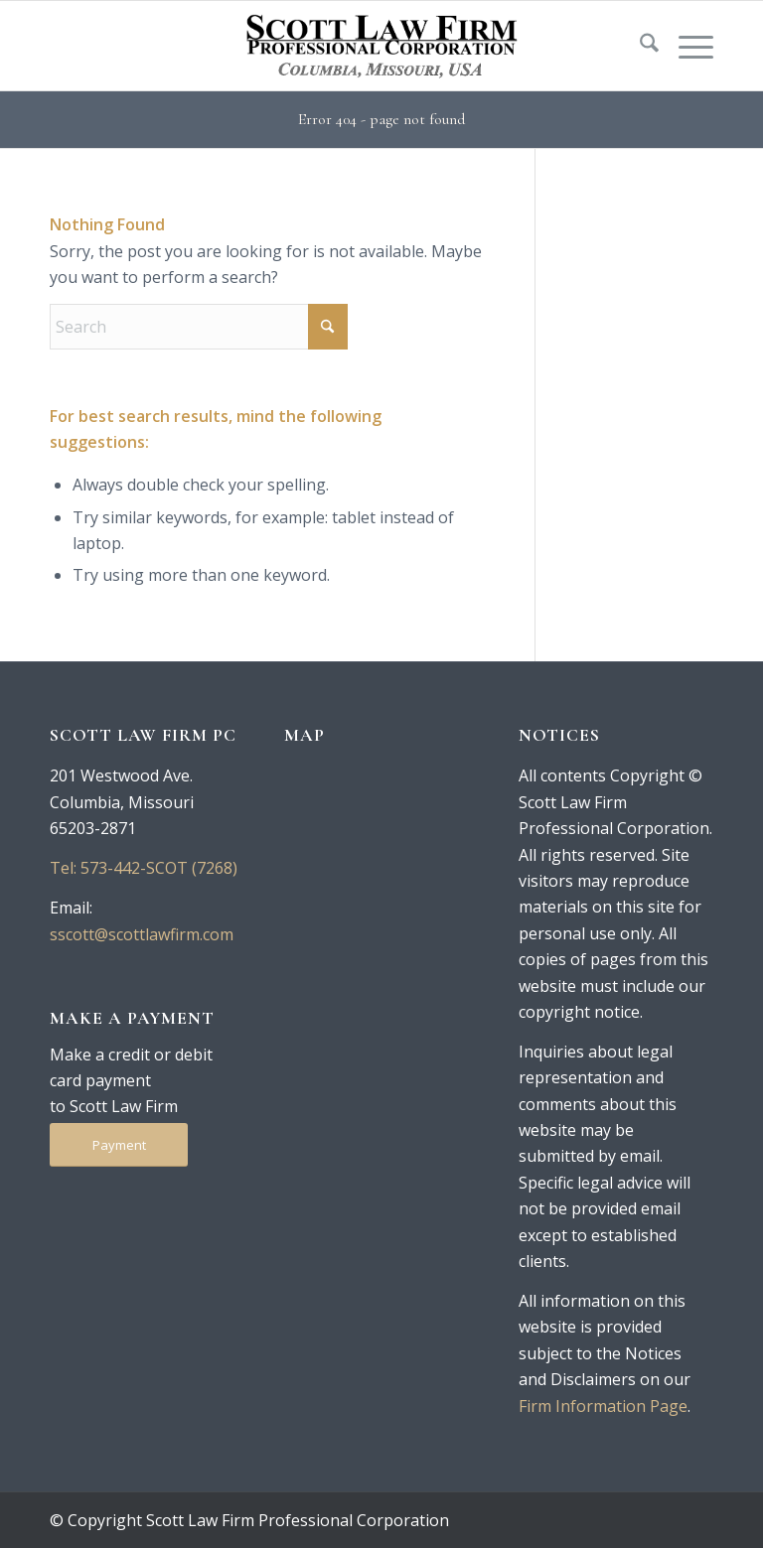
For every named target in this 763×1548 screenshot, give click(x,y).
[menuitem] (639, 45)
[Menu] (686, 45)
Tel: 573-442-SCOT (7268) (143, 868)
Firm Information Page (603, 1406)
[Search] (639, 45)
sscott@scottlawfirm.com (141, 934)
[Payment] (119, 1145)
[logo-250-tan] (381, 45)
